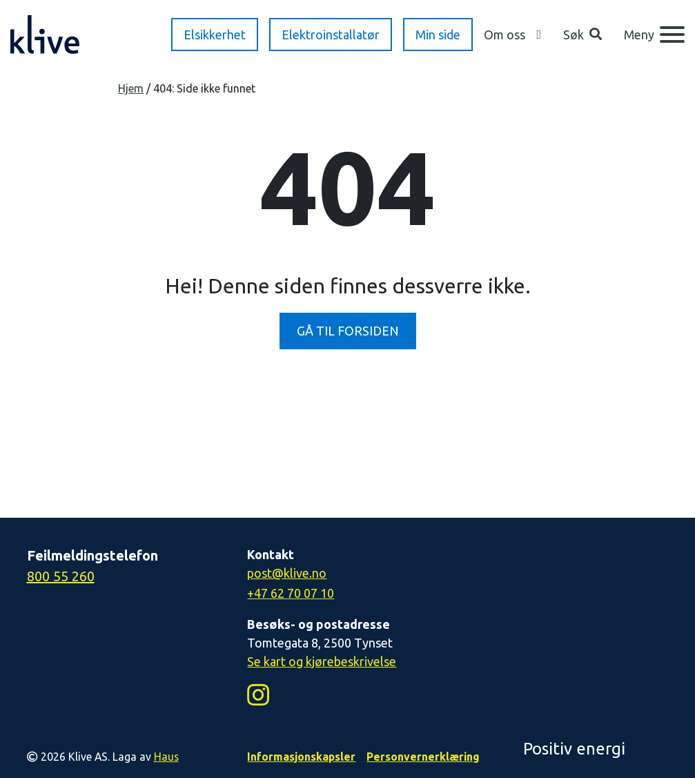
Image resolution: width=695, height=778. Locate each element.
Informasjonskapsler (301, 756)
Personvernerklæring (423, 756)
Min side (437, 34)
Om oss (504, 34)
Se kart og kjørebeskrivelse (321, 661)
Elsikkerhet (215, 34)
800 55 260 (61, 576)
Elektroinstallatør (331, 34)
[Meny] (654, 34)
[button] (582, 35)
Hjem (131, 88)
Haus (166, 756)
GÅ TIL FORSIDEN (348, 331)
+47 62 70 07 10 (290, 593)
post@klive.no (286, 573)
